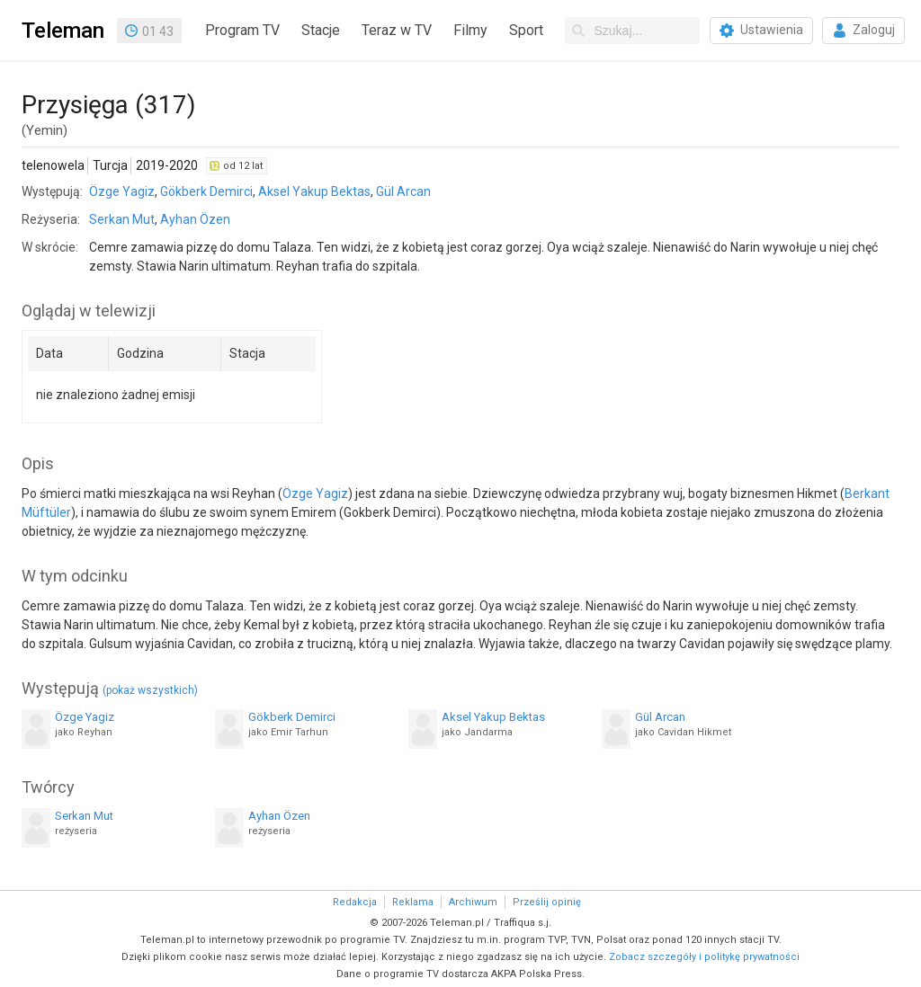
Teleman (63, 30)
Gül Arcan (403, 191)
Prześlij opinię (547, 902)
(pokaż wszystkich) (150, 690)
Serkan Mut (122, 219)
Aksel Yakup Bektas (314, 191)
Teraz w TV (397, 30)
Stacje (320, 30)
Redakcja (355, 902)
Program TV (242, 30)
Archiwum (473, 902)
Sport (526, 30)
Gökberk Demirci (206, 191)
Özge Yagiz (122, 191)
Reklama (413, 902)
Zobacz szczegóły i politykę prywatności (704, 957)
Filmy (470, 30)
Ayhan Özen (195, 219)
